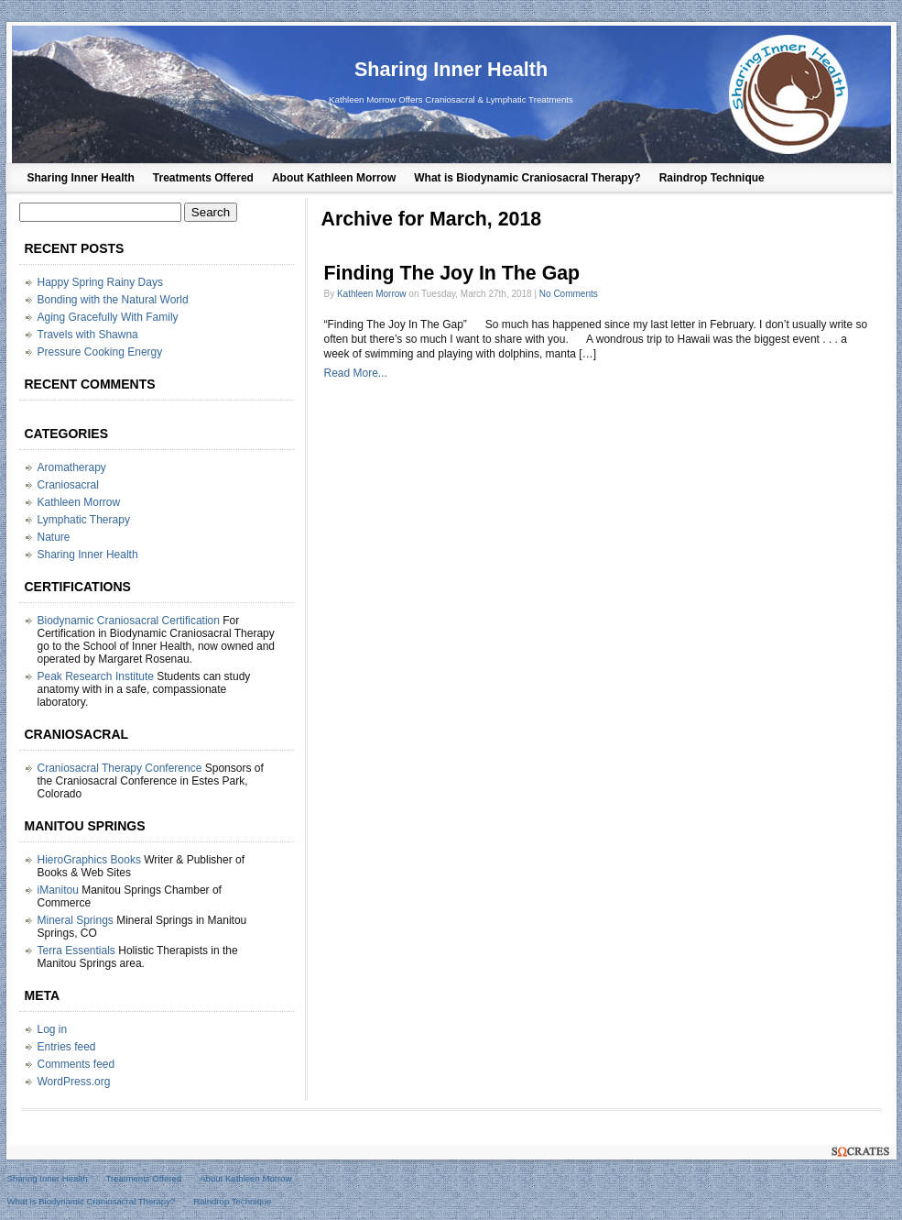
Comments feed (76, 1064)
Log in (53, 1029)
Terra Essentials (76, 950)
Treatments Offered (203, 177)
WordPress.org (74, 1081)
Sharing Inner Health (451, 69)
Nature (54, 537)
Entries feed (67, 1046)
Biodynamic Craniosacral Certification (129, 620)
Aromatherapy (72, 467)
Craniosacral (68, 484)
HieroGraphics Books (89, 859)
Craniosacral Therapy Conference (120, 768)
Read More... (355, 373)
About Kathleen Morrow (334, 177)
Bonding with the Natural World (113, 299)
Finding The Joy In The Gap (452, 273)
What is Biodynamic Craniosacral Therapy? (527, 177)
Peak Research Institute (96, 676)
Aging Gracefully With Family (108, 317)
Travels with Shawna (88, 334)
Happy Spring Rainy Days (100, 282)
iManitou (58, 890)
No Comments (568, 294)
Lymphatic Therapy (84, 519)
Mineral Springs (76, 920)
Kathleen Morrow (372, 294)
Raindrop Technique (712, 177)
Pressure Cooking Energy (100, 352)
